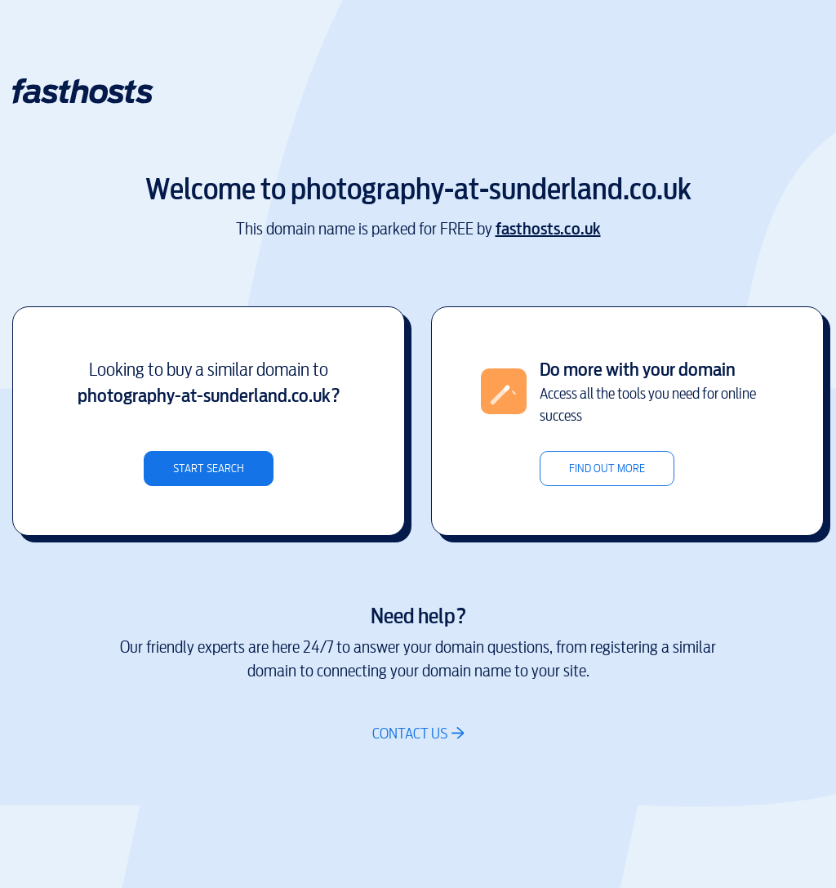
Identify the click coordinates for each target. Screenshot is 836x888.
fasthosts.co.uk (548, 229)
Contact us (409, 733)
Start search (208, 468)
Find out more (607, 468)
